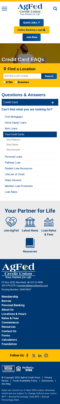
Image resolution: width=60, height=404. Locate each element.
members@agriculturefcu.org (32, 285)
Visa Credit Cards (14, 134)
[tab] (30, 102)
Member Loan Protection (19, 186)
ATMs (9, 82)
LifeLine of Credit (14, 174)
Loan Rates (11, 191)
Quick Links (31, 22)
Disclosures (47, 380)
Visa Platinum (13, 139)
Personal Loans (13, 156)
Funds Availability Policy (25, 380)
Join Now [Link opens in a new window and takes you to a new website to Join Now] (31, 37)
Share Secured (13, 180)
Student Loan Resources (18, 168)
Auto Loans (11, 128)
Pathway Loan (12, 162)
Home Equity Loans (16, 122)
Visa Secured (13, 149)
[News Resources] (30, 327)
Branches (23, 82)
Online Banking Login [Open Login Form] (31, 29)
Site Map (6, 384)
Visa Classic (12, 144)
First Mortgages (14, 116)
